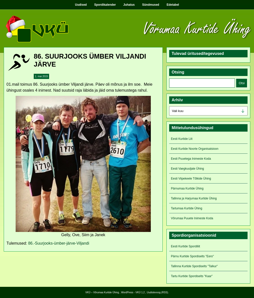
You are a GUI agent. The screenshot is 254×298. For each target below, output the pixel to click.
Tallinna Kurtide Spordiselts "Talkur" (194, 266)
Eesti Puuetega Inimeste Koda (191, 158)
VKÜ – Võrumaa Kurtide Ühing (102, 292)
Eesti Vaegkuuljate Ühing (187, 168)
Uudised (81, 4)
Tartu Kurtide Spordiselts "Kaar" (192, 276)
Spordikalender (105, 4)
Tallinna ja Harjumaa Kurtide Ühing (194, 198)
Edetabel (173, 4)
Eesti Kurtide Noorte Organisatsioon (194, 148)
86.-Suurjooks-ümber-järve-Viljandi (58, 243)
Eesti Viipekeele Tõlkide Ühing (191, 178)
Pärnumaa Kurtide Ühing (187, 188)
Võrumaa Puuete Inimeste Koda (192, 218)
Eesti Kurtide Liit (181, 139)
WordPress (127, 292)
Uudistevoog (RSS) (157, 292)
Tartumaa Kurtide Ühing (186, 208)
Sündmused (150, 4)
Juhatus (129, 4)
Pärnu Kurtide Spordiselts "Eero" (192, 256)
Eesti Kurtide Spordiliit (185, 246)
